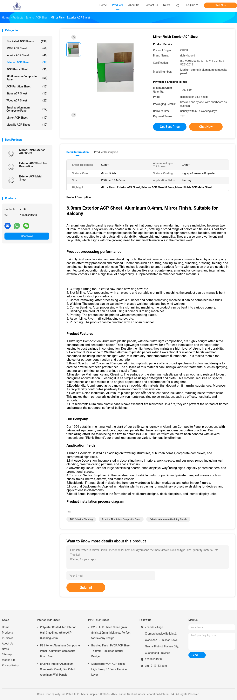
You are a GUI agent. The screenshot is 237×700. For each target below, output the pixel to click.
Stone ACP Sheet (26, 93)
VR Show (7, 638)
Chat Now (221, 5)
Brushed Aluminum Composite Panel (26, 109)
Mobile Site (9, 659)
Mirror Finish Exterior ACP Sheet (32, 151)
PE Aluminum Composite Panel (26, 78)
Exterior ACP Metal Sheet (30, 178)
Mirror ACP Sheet (26, 118)
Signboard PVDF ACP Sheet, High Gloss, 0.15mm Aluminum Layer (110, 669)
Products (7, 632)
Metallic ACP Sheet (26, 125)
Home (5, 627)
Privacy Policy (10, 665)
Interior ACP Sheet (26, 55)
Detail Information (77, 152)
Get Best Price (170, 127)
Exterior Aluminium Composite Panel (121, 519)
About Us (7, 643)
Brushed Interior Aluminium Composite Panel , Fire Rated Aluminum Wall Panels (57, 669)
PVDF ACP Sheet (26, 48)
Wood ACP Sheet (26, 100)
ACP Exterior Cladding (81, 519)
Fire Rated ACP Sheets (26, 41)
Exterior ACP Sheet (26, 62)
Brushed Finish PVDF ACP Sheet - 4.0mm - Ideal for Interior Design (111, 651)
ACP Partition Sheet (26, 86)
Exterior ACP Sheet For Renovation (33, 165)
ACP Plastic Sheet (26, 69)
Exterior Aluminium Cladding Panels (168, 519)
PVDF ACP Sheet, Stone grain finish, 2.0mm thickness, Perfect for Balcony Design (110, 633)
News (5, 649)
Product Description (106, 152)
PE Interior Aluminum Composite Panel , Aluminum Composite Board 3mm (60, 651)
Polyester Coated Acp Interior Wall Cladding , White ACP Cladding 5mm (58, 633)
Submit (86, 587)
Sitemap (7, 654)
